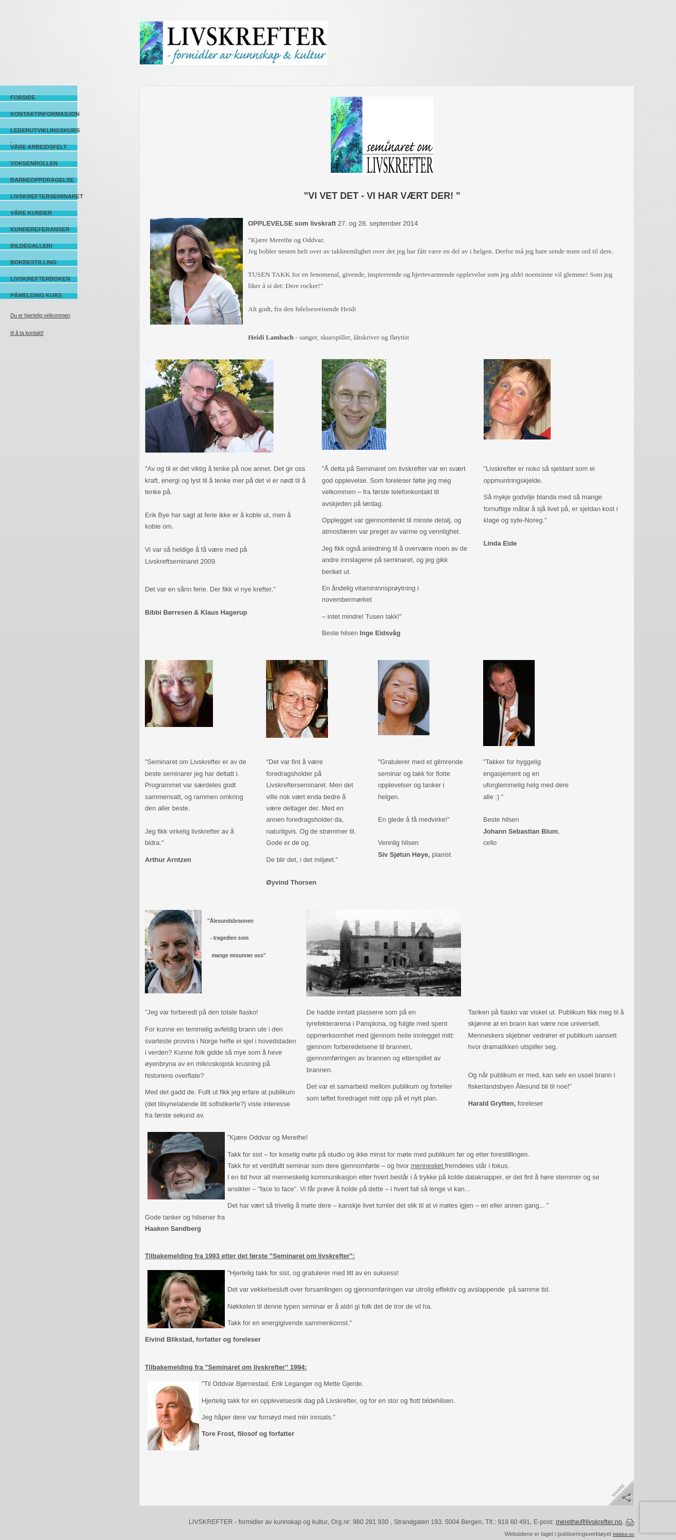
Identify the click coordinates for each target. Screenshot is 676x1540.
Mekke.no (623, 1534)
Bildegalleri (31, 246)
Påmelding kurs (36, 295)
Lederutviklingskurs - (43, 130)
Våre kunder (31, 213)
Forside (23, 97)
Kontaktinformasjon (43, 114)
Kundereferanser (40, 229)
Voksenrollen (34, 163)
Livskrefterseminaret (43, 196)
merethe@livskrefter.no (589, 1522)
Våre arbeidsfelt (38, 147)
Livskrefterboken (40, 279)
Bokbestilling (33, 262)
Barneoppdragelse (42, 180)
